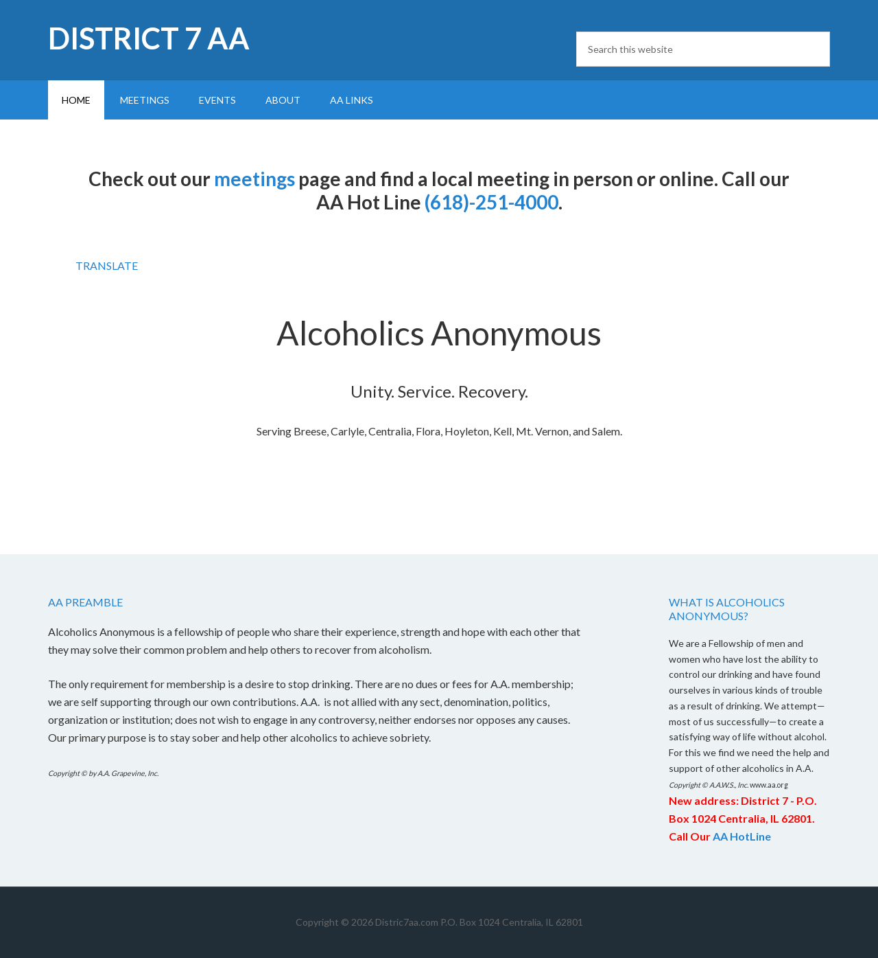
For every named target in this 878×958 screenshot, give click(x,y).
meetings (254, 178)
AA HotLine (742, 836)
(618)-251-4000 (491, 202)
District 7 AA (149, 38)
